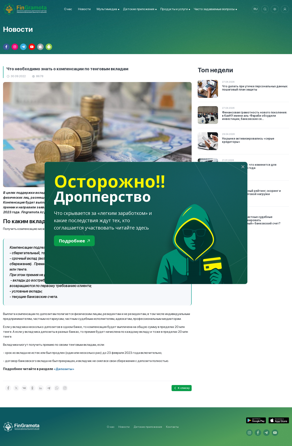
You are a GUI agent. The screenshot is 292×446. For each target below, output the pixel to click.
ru (255, 9)
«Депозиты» (64, 369)
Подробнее (75, 241)
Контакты (172, 426)
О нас (67, 9)
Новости (83, 9)
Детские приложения (148, 426)
